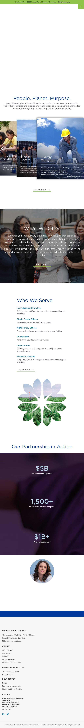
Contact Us (6, 709)
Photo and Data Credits (12, 689)
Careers (5, 656)
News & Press (7, 675)
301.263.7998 (11, 706)
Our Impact (6, 653)
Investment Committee (11, 662)
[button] (42, 190)
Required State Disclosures (30, 725)
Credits (43, 725)
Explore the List (64, 2)
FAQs (4, 683)
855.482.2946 (13, 704)
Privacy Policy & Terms (12, 725)
